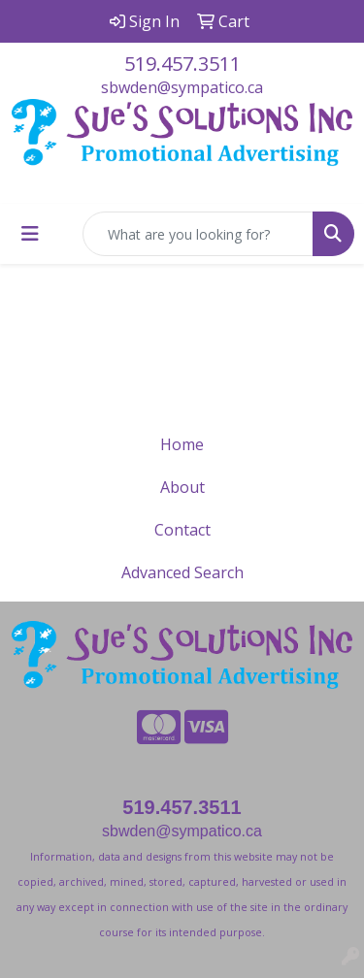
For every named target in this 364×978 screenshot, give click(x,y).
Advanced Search (182, 572)
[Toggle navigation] (30, 233)
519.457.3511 (182, 63)
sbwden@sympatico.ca (182, 87)
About (182, 487)
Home (182, 444)
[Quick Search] (198, 234)
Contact (182, 529)
